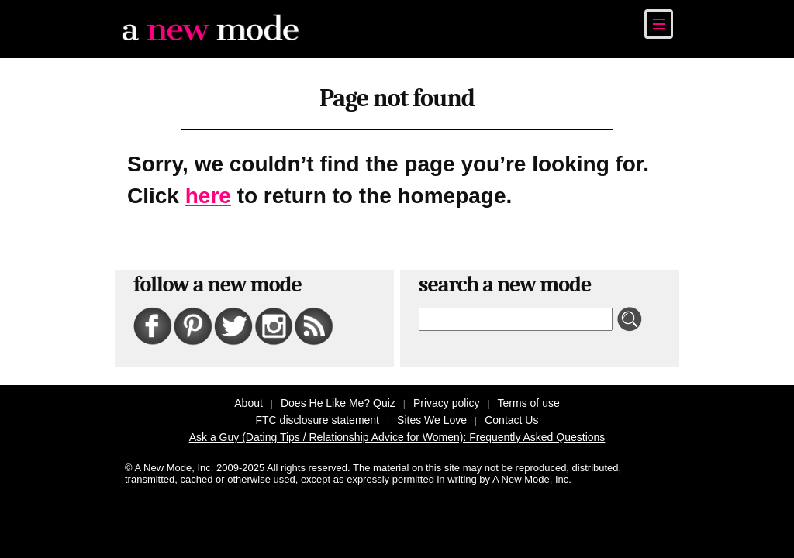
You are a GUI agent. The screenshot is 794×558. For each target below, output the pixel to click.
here (208, 196)
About (248, 403)
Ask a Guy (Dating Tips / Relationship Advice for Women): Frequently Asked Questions (397, 437)
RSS (297, 307)
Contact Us (511, 420)
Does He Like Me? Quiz (338, 403)
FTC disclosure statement (318, 420)
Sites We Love (432, 420)
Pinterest (179, 307)
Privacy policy (446, 403)
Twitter (218, 307)
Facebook (139, 307)
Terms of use (529, 403)
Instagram (261, 307)
